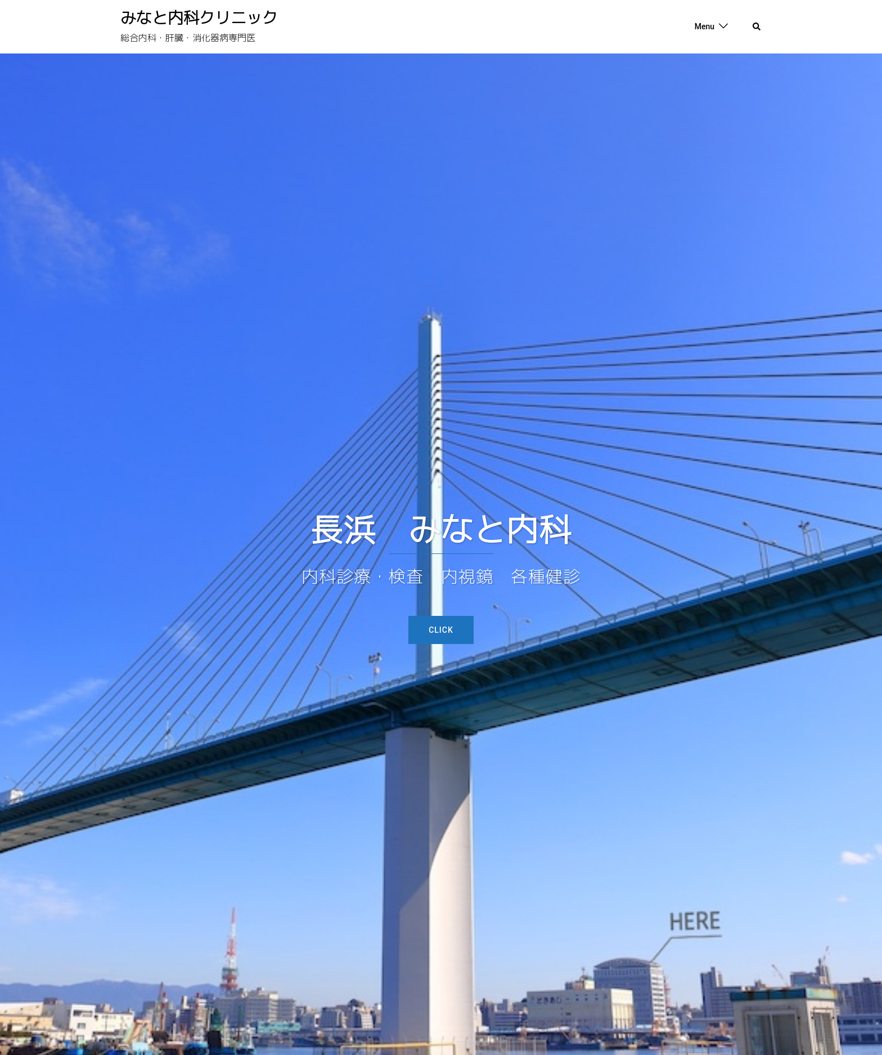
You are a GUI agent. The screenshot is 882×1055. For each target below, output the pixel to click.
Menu (704, 26)
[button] (757, 27)
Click (441, 629)
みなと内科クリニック (199, 18)
